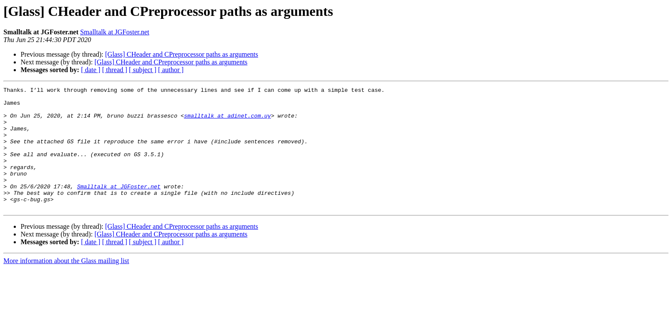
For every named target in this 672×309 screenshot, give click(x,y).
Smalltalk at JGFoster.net (114, 32)
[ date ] (90, 69)
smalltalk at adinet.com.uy (227, 122)
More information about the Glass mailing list (66, 285)
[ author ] (171, 69)
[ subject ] (142, 69)
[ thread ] (114, 69)
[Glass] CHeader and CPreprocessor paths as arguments (181, 54)
